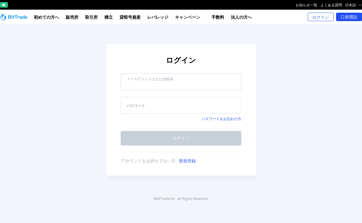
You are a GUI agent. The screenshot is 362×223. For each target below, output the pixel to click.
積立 (108, 17)
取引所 (91, 17)
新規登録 (187, 161)
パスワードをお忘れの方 (221, 118)
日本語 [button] (353, 4)
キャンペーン (189, 17)
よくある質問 (331, 4)
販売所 (72, 17)
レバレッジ (157, 17)
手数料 (217, 17)
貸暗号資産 (130, 17)
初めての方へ (46, 17)
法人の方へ (241, 17)
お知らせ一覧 (306, 4)
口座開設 (349, 17)
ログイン (320, 17)
